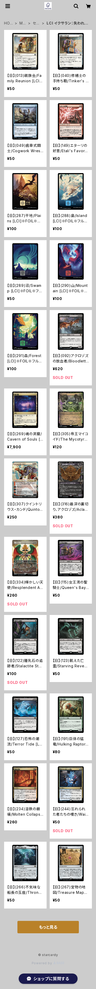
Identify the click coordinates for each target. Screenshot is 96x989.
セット (36, 23)
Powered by (48, 963)
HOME (8, 23)
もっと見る (48, 927)
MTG (22, 23)
